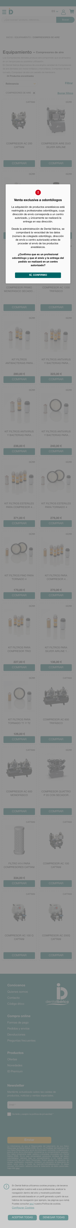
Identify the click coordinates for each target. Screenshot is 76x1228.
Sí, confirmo (38, 275)
